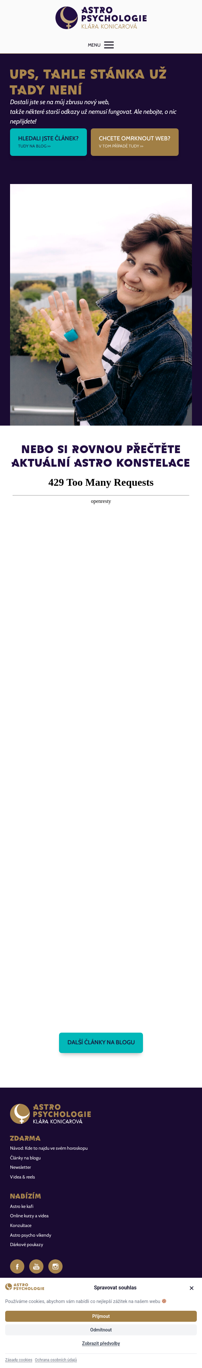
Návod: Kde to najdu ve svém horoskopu (49, 1148)
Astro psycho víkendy (30, 1235)
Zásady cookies (18, 1360)
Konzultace (20, 1225)
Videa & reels (22, 1177)
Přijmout (101, 1316)
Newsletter (20, 1167)
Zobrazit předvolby (101, 1343)
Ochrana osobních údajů (56, 1360)
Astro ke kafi (21, 1206)
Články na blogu (25, 1158)
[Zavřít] (191, 1288)
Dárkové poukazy (26, 1244)
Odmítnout (101, 1329)
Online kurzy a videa (29, 1216)
